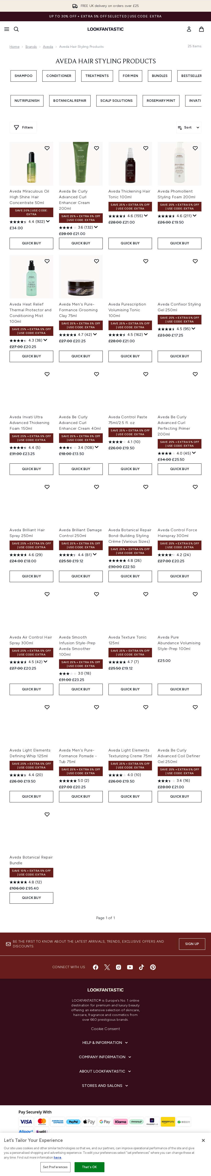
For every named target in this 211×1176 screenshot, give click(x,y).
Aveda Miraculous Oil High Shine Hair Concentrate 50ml (29, 197)
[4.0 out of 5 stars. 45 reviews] (174, 453)
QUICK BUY (31, 243)
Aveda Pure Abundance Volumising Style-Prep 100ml (179, 643)
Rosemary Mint (161, 101)
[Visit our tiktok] (141, 967)
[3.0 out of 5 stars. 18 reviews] (75, 674)
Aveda (48, 47)
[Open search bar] (16, 29)
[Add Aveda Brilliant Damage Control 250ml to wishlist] (96, 487)
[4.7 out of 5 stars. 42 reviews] (75, 335)
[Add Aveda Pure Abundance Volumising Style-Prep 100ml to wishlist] (195, 594)
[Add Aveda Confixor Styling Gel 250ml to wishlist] (195, 261)
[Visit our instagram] (118, 967)
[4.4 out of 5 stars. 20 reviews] (26, 775)
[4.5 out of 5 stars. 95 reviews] (174, 329)
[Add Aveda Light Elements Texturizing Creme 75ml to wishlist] (145, 707)
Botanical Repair (69, 101)
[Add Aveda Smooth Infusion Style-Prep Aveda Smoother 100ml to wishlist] (96, 594)
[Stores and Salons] (105, 1085)
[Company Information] (105, 1057)
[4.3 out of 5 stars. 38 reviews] (26, 341)
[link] (189, 29)
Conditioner (58, 76)
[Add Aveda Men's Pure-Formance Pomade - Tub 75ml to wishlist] (96, 707)
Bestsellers (192, 76)
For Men (130, 76)
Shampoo (23, 76)
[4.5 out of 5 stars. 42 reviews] (26, 662)
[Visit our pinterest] (153, 967)
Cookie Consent (105, 1028)
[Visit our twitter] (107, 967)
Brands (31, 47)
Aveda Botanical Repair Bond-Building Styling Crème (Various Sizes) (130, 536)
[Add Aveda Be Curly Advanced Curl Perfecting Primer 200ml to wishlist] (195, 374)
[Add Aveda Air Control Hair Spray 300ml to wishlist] (47, 594)
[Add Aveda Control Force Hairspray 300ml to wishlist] (195, 487)
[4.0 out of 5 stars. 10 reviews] (124, 775)
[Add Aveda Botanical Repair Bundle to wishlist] (47, 814)
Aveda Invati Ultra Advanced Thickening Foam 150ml (29, 423)
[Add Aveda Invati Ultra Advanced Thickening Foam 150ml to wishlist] (47, 374)
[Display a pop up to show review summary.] (48, 221)
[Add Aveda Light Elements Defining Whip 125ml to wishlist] (47, 707)
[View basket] (201, 29)
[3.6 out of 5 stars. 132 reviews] (76, 228)
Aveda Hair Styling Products (105, 61)
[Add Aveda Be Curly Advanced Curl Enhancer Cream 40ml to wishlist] (96, 374)
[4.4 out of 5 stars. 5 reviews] (25, 448)
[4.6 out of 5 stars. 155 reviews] (125, 216)
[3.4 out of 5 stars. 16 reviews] (174, 781)
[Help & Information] (105, 1042)
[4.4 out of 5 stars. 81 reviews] (75, 555)
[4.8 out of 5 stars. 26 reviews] (124, 561)
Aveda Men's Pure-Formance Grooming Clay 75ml (78, 310)
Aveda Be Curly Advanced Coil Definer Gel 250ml (179, 756)
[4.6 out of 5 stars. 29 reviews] (26, 555)
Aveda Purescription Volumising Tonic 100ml (127, 310)
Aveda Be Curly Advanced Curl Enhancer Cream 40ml (80, 423)
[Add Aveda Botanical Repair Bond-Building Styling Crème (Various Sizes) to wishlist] (145, 487)
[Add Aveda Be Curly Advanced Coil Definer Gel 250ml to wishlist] (195, 707)
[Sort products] (188, 127)
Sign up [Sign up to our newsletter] (192, 944)
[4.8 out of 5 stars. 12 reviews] (26, 882)
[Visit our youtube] (130, 967)
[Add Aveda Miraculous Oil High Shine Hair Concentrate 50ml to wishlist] (47, 148)
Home (14, 47)
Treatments (97, 76)
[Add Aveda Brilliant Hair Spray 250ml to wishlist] (47, 487)
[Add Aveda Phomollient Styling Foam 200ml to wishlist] (195, 148)
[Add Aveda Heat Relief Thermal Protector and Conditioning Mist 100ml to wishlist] (47, 261)
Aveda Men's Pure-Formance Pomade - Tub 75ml (78, 756)
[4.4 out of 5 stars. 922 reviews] (27, 222)
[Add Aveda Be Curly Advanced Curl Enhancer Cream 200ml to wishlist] (96, 148)
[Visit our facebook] (95, 967)
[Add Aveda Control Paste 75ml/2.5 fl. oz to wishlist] (145, 374)
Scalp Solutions (116, 101)
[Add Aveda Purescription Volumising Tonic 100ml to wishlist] (145, 261)
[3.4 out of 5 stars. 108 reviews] (76, 448)
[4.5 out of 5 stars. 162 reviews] (125, 335)
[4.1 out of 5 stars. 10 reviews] (124, 442)
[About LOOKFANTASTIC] (105, 1071)
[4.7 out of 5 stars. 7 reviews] (123, 662)
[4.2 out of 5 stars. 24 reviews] (174, 555)
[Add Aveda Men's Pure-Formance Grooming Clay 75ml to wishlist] (96, 261)
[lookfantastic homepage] (106, 29)
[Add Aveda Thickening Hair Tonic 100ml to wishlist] (145, 148)
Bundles (160, 76)
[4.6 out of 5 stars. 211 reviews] (175, 216)
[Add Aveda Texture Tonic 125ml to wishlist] (145, 594)
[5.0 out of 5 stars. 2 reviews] (74, 781)
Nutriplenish (27, 101)
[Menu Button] (7, 29)
